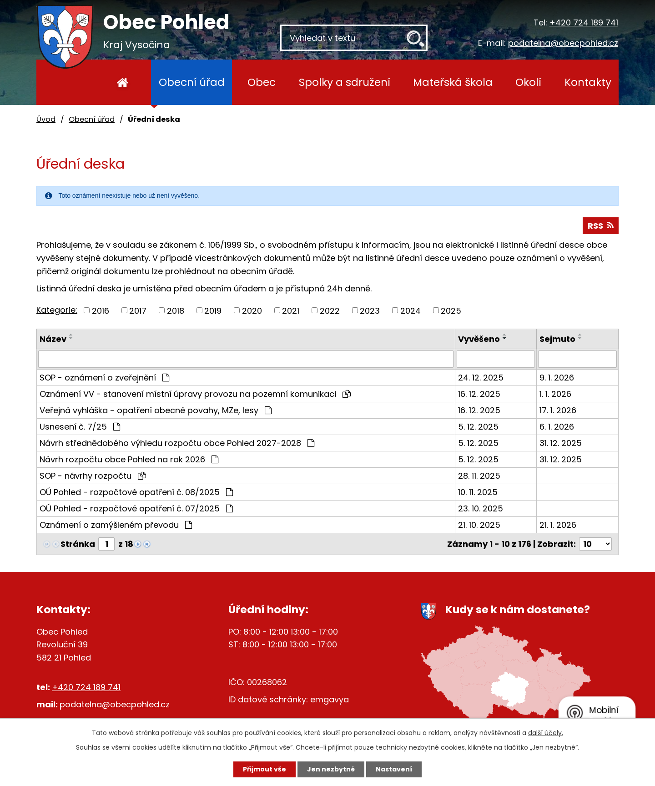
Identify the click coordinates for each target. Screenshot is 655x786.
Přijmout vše (264, 769)
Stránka (77, 544)
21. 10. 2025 (479, 525)
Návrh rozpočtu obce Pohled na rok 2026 (129, 459)
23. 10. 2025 (480, 508)
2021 (290, 310)
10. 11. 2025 (478, 492)
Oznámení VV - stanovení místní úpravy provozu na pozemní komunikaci (195, 394)
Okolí (528, 82)
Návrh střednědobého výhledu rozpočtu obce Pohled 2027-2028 (177, 443)
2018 (175, 310)
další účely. (545, 732)
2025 (451, 310)
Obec (261, 82)
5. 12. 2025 (478, 426)
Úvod (122, 82)
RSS (601, 225)
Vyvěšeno (479, 339)
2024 (410, 310)
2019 (213, 310)
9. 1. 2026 (556, 377)
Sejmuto (557, 339)
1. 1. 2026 (555, 394)
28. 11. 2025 (479, 475)
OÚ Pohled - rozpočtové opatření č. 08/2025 (136, 492)
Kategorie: (56, 309)
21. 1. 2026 (557, 525)
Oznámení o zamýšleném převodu (116, 525)
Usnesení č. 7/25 (80, 426)
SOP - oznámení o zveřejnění (104, 377)
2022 (330, 310)
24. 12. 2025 (481, 377)
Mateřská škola (453, 82)
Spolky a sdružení (344, 82)
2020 (252, 310)
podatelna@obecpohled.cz (563, 43)
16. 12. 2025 (479, 394)
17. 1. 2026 (557, 410)
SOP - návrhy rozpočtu (93, 475)
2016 (100, 310)
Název (53, 339)
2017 (137, 310)
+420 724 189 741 (583, 22)
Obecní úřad (192, 82)
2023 (370, 310)
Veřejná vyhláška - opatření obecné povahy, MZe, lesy (156, 410)
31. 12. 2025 (560, 443)
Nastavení (394, 769)
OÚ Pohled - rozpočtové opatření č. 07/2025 (136, 508)
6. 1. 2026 (556, 426)
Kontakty (587, 82)
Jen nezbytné (331, 769)
